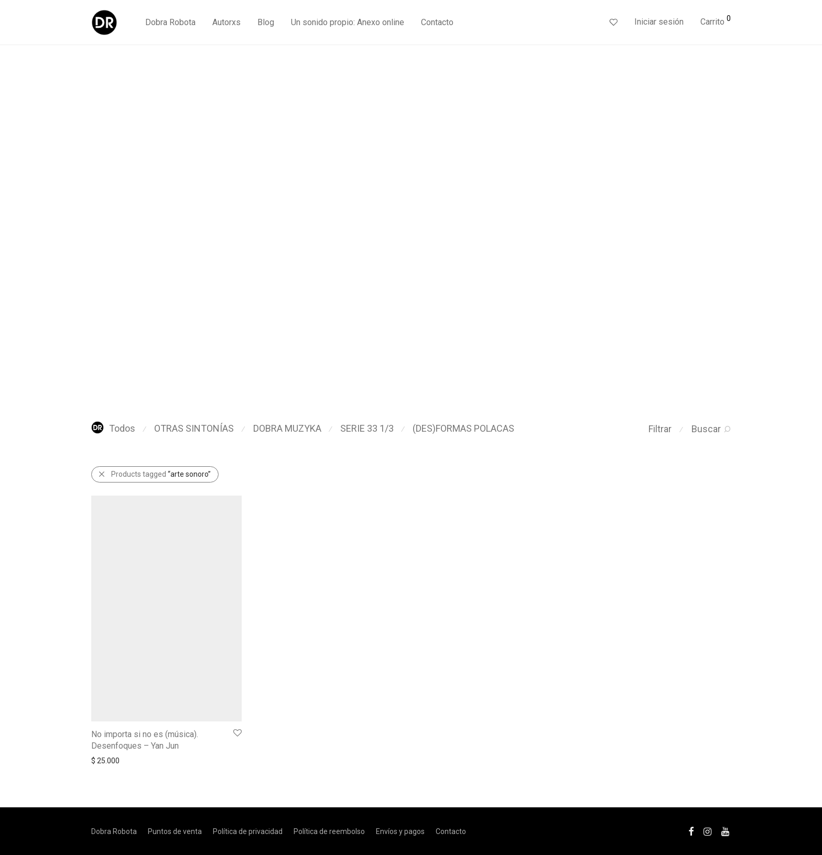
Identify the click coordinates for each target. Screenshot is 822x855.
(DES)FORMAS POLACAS (463, 428)
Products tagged (161, 474)
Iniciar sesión (659, 22)
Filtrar (660, 428)
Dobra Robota (170, 22)
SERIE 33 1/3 (367, 428)
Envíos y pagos (400, 831)
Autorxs (226, 22)
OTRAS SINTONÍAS (194, 428)
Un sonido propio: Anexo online (347, 22)
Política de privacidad (248, 831)
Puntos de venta (175, 831)
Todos (113, 428)
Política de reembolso (329, 831)
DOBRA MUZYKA (287, 428)
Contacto (437, 22)
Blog (265, 22)
